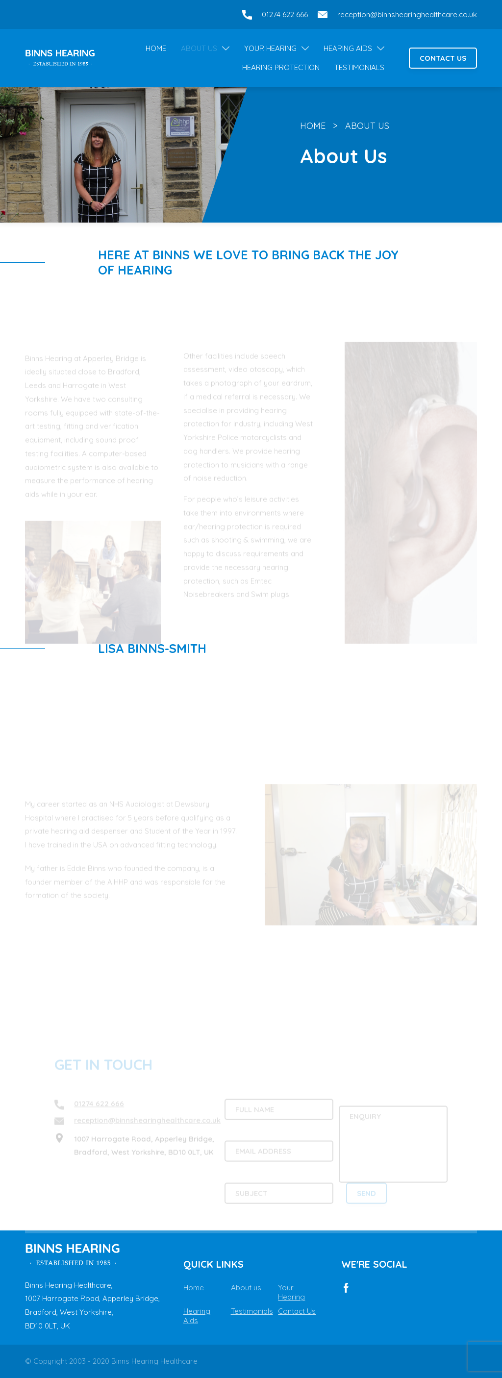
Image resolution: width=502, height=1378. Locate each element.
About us (246, 1287)
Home (156, 48)
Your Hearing (270, 48)
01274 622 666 (285, 14)
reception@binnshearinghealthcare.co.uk (407, 14)
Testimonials (359, 67)
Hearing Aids (348, 48)
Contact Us (443, 58)
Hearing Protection (281, 67)
